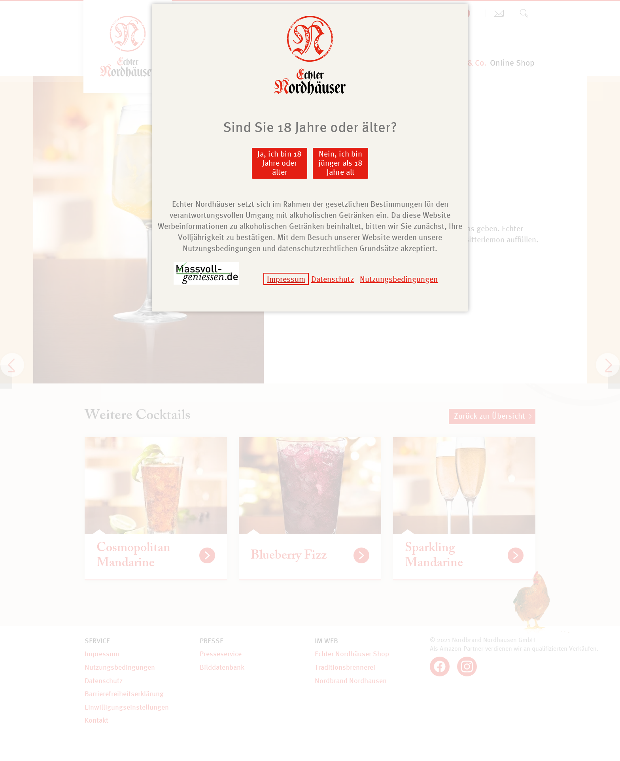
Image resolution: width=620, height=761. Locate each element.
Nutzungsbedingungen (399, 278)
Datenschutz (332, 278)
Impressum (286, 278)
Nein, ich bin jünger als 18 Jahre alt (340, 162)
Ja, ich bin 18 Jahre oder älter (279, 162)
